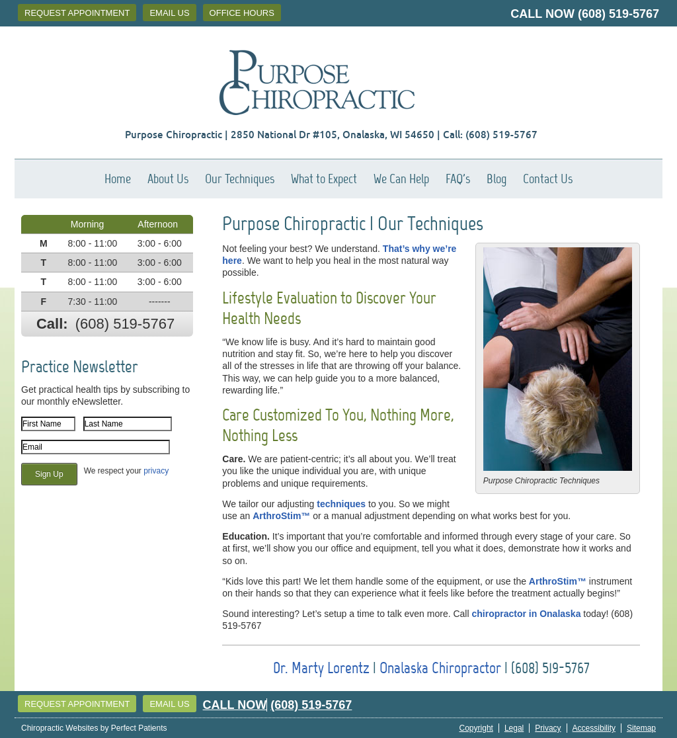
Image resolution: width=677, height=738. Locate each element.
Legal (514, 728)
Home (117, 178)
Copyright (476, 728)
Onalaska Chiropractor (440, 667)
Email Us (169, 13)
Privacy (548, 728)
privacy (156, 470)
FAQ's (458, 178)
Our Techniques (239, 178)
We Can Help (401, 178)
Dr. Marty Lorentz (321, 667)
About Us (167, 178)
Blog (496, 178)
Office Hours (242, 13)
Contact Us (548, 178)
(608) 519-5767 (618, 13)
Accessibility (594, 728)
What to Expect (324, 178)
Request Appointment (77, 13)
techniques (341, 504)
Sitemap (641, 728)
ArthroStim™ (281, 516)
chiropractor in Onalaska (525, 613)
